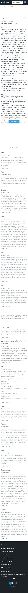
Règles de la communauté (7, 561)
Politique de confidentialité (7, 567)
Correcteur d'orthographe (7, 551)
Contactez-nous (4, 544)
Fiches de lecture (5, 554)
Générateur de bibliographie (7, 548)
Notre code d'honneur (6, 564)
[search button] (21, 2)
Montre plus (14, 121)
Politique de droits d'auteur (7, 558)
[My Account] (25, 2)
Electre (11, 6)
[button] (2, 3)
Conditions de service (6, 571)
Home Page (4, 6)
